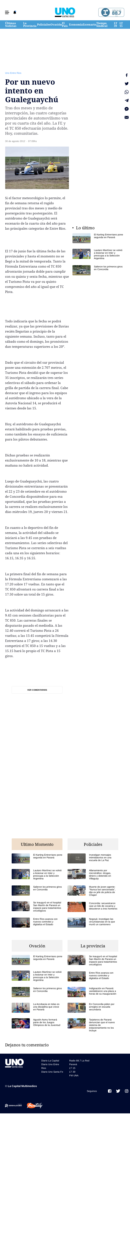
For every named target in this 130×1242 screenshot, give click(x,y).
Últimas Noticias (10, 24)
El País (65, 24)
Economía (76, 24)
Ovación (56, 24)
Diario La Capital (50, 1060)
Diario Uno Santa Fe (52, 1071)
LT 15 (121, 24)
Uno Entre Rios (13, 73)
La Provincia (30, 24)
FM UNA (73, 1075)
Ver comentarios (37, 690)
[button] (7, 12)
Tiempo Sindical (101, 24)
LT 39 (115, 24)
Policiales (43, 24)
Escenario (89, 24)
